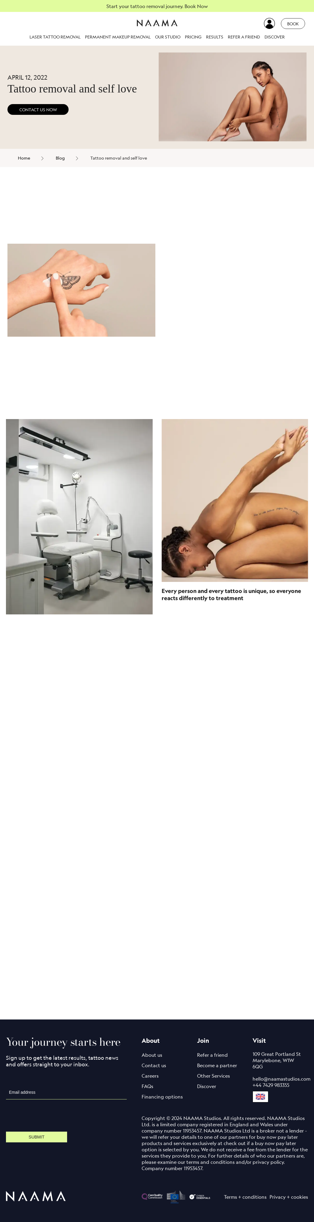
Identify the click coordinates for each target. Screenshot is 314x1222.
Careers (150, 1076)
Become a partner (217, 1065)
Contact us (154, 1065)
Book (293, 23)
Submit (36, 1137)
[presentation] (51, 1115)
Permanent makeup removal (118, 36)
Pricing (193, 36)
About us (152, 1055)
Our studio (167, 36)
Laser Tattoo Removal (55, 36)
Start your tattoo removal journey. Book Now (157, 6)
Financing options (162, 1096)
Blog (60, 157)
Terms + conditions (245, 1197)
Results (214, 36)
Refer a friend (244, 36)
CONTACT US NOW (38, 109)
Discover (274, 36)
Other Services (213, 1076)
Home (24, 157)
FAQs (147, 1086)
